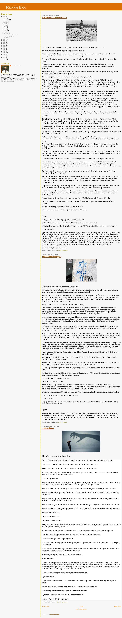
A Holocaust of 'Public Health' (54, 17)
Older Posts (117, 606)
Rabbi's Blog (16, 7)
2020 (4, 39)
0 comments (65, 250)
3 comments (65, 602)
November (6, 20)
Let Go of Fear (48, 428)
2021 (4, 18)
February (6, 32)
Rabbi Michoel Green (17, 66)
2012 (4, 51)
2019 (4, 40)
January (6, 33)
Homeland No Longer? (51, 256)
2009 (4, 55)
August (6, 23)
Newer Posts (45, 606)
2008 (4, 57)
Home (81, 606)
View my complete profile (7, 81)
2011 (4, 52)
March (5, 30)
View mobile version (81, 609)
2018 (4, 42)
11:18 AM (59, 602)
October (6, 22)
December (6, 19)
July (5, 25)
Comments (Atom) (54, 614)
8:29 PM (59, 422)
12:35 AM (59, 250)
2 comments (64, 422)
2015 (4, 46)
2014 (4, 48)
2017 (4, 43)
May (5, 27)
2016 (4, 45)
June (5, 26)
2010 (4, 54)
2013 (4, 49)
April (5, 29)
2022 (4, 16)
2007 (4, 59)
